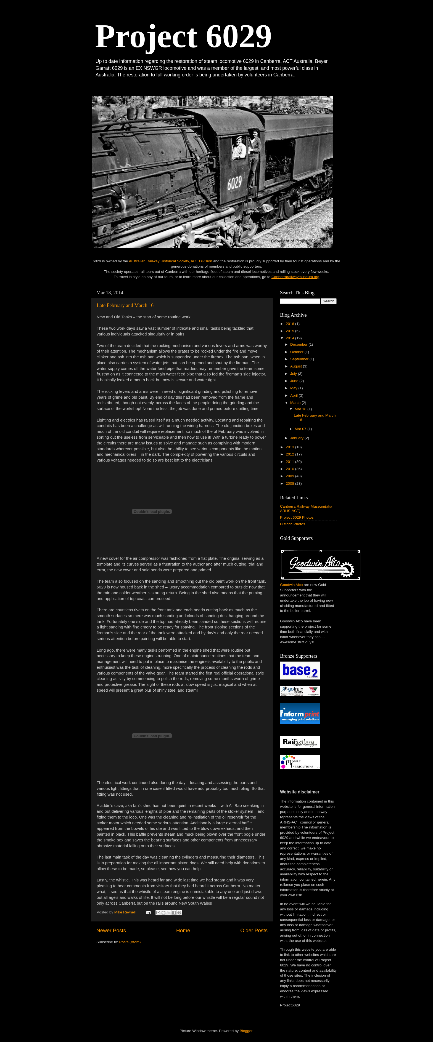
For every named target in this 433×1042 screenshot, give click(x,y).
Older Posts (254, 930)
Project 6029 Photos (297, 517)
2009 (290, 476)
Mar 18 (301, 409)
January (297, 438)
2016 (290, 324)
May (294, 388)
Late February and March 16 (125, 305)
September (300, 359)
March (296, 403)
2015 (290, 331)
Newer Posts (111, 930)
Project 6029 (183, 36)
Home (183, 930)
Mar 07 (301, 429)
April (294, 395)
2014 (290, 338)
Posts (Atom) (130, 942)
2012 (290, 454)
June (294, 381)
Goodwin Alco (291, 585)
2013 (290, 447)
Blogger (246, 1031)
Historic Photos (292, 524)
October (297, 352)
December (299, 344)
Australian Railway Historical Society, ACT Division (170, 261)
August (296, 366)
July (294, 374)
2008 (290, 483)
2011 (290, 462)
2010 (290, 469)
